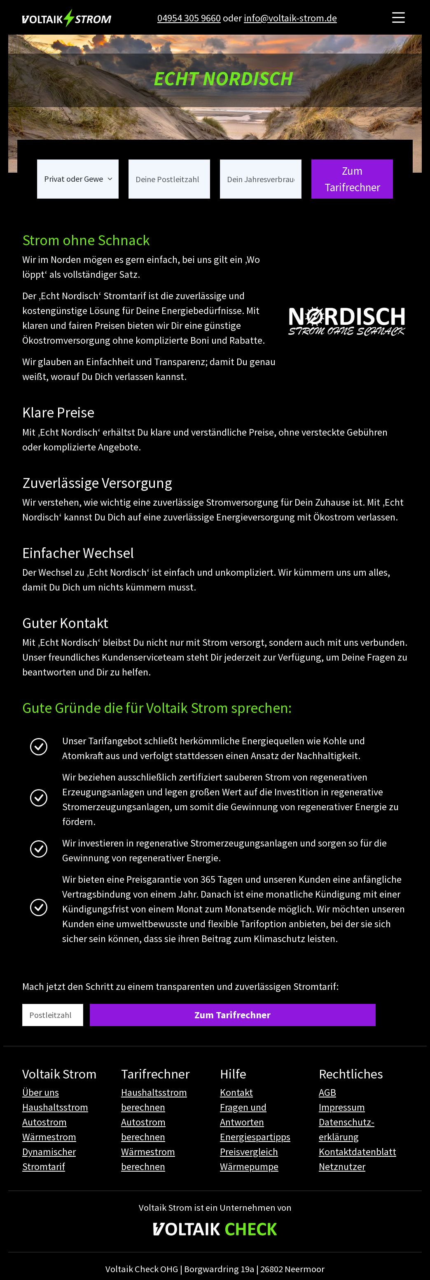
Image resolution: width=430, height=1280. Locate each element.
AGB (327, 1092)
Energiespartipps (255, 1136)
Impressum (342, 1107)
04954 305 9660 (189, 18)
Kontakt (236, 1092)
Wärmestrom (49, 1136)
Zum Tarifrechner (352, 179)
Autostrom (44, 1122)
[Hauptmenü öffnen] (398, 17)
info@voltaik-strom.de (290, 18)
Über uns (40, 1092)
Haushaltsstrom (55, 1107)
